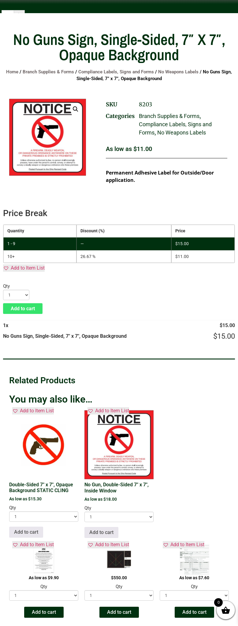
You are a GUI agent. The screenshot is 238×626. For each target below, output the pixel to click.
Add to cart (23, 308)
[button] (75, 109)
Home (12, 72)
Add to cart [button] (26, 532)
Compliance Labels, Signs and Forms (116, 72)
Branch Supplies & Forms (48, 72)
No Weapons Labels (178, 72)
